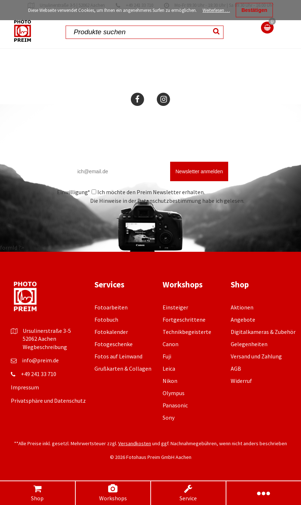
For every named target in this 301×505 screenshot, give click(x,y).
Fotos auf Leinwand (118, 356)
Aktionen (242, 307)
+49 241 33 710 (38, 373)
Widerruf (241, 380)
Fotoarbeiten (111, 307)
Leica (169, 368)
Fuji (167, 356)
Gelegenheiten (249, 344)
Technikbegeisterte (187, 331)
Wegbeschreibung (45, 346)
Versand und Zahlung (256, 356)
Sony (168, 417)
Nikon (170, 380)
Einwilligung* (73, 192)
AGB (236, 368)
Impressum (25, 387)
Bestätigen (254, 10)
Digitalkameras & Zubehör (263, 331)
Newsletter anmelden (199, 171)
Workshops (113, 493)
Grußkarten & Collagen (122, 368)
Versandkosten (134, 443)
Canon (170, 344)
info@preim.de (40, 360)
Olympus (174, 393)
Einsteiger (175, 307)
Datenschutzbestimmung (169, 200)
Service (188, 493)
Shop (37, 493)
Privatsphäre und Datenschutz (48, 400)
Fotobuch (106, 319)
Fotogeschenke (113, 344)
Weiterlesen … (216, 10)
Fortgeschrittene (184, 319)
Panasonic (175, 405)
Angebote (243, 319)
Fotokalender (111, 331)
